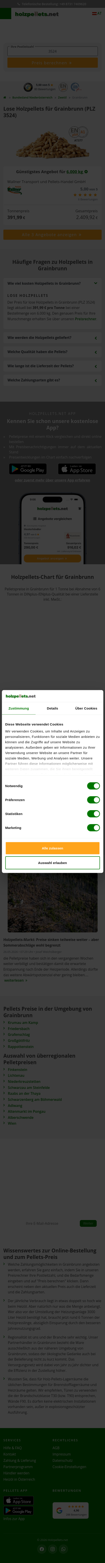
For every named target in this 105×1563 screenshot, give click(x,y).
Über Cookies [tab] (86, 708)
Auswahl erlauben (52, 863)
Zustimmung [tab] (19, 708)
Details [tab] (52, 708)
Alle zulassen (52, 848)
